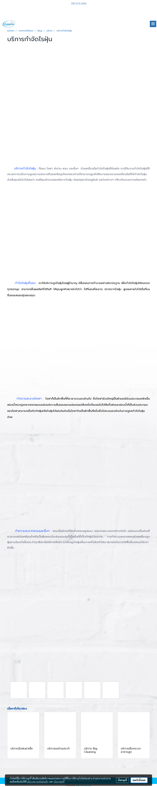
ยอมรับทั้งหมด (139, 780)
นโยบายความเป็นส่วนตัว (37, 781)
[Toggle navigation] (153, 24)
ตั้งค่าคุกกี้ (122, 780)
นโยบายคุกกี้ (59, 781)
